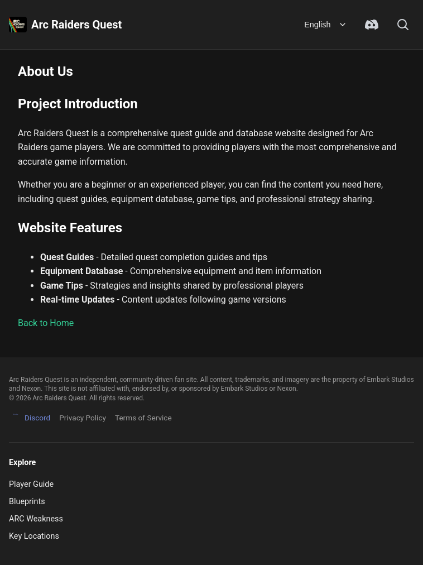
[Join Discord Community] (371, 24)
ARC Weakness (36, 519)
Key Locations (34, 536)
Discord (29, 418)
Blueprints (27, 501)
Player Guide (31, 484)
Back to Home (46, 323)
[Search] (403, 24)
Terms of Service (143, 417)
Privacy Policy (82, 417)
